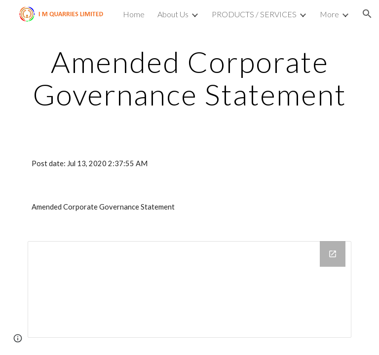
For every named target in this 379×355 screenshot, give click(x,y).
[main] (189, 77)
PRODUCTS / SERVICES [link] (254, 14)
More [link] (329, 14)
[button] (367, 14)
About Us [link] (173, 14)
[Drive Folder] (189, 289)
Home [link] (134, 14)
